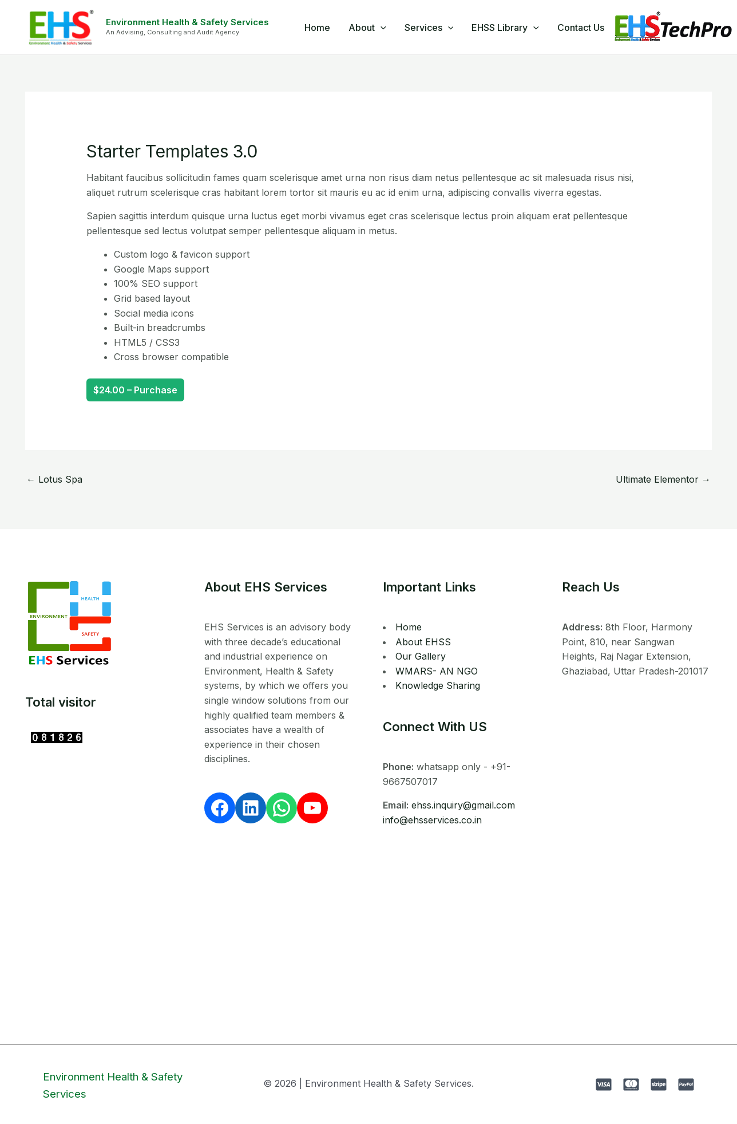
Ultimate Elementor (663, 479)
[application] (380, 27)
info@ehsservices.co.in (432, 820)
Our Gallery (420, 656)
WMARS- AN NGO (436, 671)
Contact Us (580, 27)
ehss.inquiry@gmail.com (463, 805)
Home (317, 27)
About (367, 27)
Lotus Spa (54, 479)
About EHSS (423, 642)
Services (429, 27)
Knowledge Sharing (437, 685)
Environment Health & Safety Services (187, 22)
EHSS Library (505, 27)
